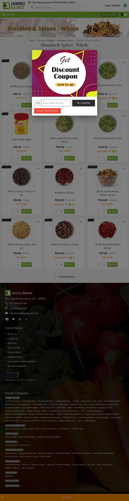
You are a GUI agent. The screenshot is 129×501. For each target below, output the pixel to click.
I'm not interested (47, 111)
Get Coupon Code (83, 104)
